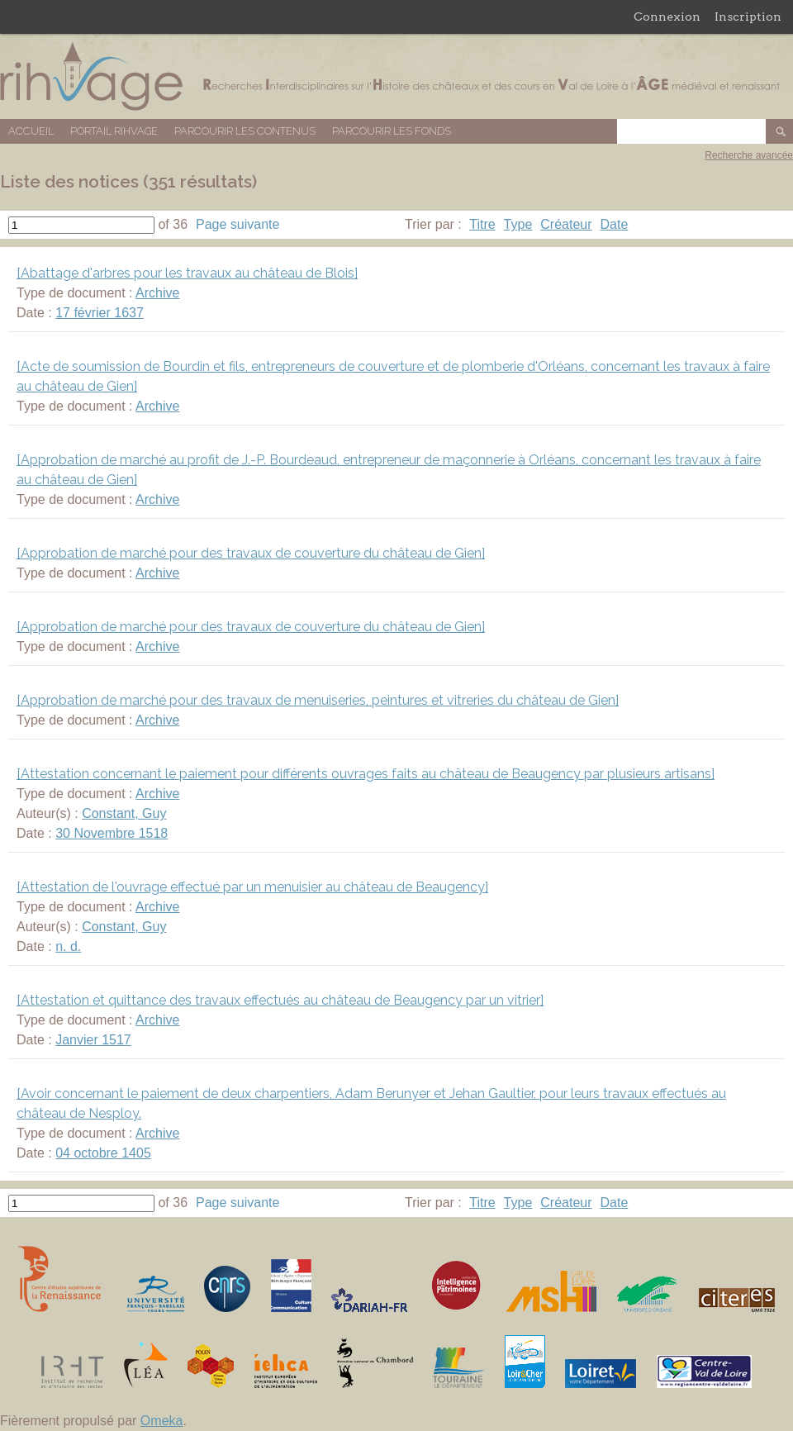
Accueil (31, 131)
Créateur (565, 224)
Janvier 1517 (93, 1040)
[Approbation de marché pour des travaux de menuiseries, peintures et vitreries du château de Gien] (318, 700)
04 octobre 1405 (103, 1153)
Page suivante (237, 224)
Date (615, 224)
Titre (482, 224)
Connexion (667, 16)
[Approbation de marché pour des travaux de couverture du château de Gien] (251, 553)
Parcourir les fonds (391, 131)
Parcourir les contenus (245, 131)
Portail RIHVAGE (114, 131)
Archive (157, 293)
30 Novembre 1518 (111, 833)
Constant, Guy (124, 813)
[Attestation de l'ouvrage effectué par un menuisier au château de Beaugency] (252, 887)
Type (518, 224)
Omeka (161, 1421)
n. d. (68, 946)
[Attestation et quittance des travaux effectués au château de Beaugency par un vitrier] (280, 1000)
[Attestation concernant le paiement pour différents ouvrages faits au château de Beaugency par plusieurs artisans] (366, 774)
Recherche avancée (749, 155)
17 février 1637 (99, 313)
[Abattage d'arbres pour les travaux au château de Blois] (187, 273)
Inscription (748, 16)
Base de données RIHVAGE (396, 76)
